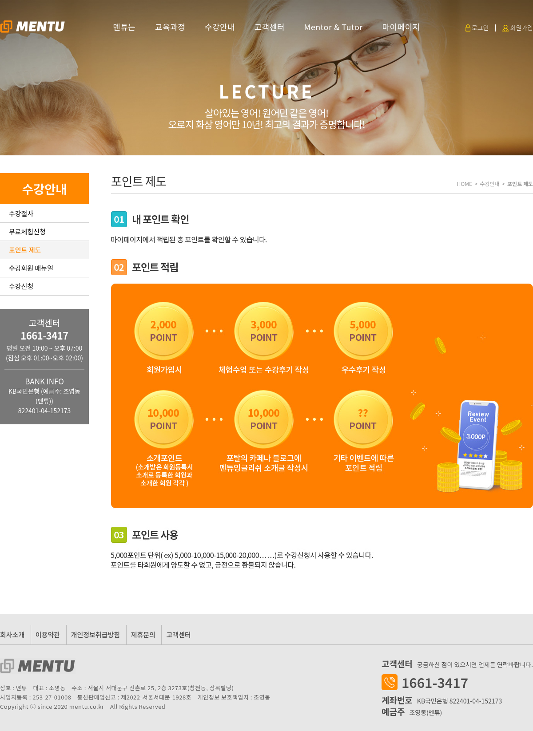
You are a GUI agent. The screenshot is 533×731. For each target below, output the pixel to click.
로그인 (477, 27)
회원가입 (517, 27)
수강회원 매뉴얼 (31, 268)
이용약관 (48, 634)
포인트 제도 (25, 249)
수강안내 (220, 26)
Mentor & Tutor (333, 26)
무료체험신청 (27, 231)
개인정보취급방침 (95, 634)
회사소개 (12, 634)
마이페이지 (401, 26)
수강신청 (21, 286)
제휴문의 (143, 634)
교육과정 (170, 26)
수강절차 (21, 213)
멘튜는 (124, 26)
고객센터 (270, 26)
